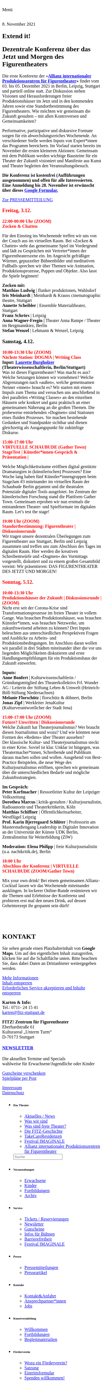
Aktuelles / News (39, 1116)
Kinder (30, 1185)
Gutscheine (34, 1229)
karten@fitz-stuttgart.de (23, 1012)
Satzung (31, 1367)
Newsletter (34, 1224)
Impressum (12, 1087)
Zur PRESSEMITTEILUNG (27, 199)
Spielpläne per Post (19, 1078)
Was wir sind (35, 1121)
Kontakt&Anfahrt (40, 1296)
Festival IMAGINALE (44, 1141)
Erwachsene (35, 1180)
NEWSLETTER (17, 1047)
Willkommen (36, 1329)
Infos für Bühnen (39, 1234)
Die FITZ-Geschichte (43, 1131)
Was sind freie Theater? (45, 1126)
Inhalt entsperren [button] (17, 982)
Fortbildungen (37, 1190)
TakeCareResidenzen (43, 1136)
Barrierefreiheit (38, 1239)
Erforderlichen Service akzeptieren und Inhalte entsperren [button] (43, 990)
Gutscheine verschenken (23, 1073)
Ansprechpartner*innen (45, 1301)
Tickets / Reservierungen (46, 1219)
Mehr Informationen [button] (20, 977)
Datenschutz (13, 1092)
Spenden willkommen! (44, 1378)
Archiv (30, 1195)
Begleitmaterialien (40, 1339)
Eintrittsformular (39, 1373)
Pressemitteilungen (41, 1267)
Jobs (28, 1306)
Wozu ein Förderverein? (45, 1362)
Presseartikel (35, 1272)
